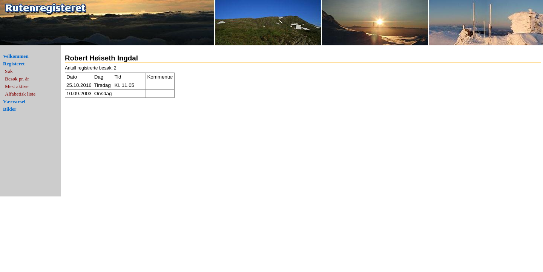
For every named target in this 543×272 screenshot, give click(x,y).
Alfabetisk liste (20, 94)
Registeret (14, 63)
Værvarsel (14, 101)
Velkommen (16, 56)
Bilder (10, 109)
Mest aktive (17, 86)
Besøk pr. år (17, 79)
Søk (9, 71)
